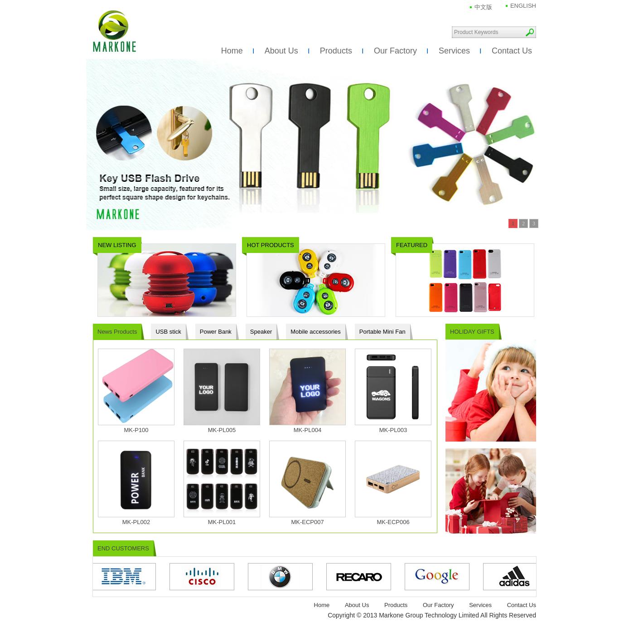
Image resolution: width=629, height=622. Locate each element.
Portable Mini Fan (382, 331)
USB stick (168, 331)
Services (454, 50)
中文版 (483, 7)
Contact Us (512, 50)
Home (232, 50)
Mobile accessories (315, 331)
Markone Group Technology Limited (114, 31)
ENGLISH (523, 5)
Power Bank (216, 331)
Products (336, 50)
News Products (117, 331)
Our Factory (395, 50)
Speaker (261, 331)
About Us (281, 50)
